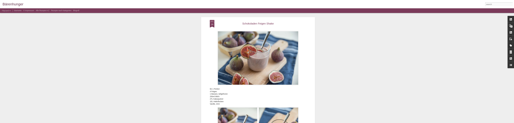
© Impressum (28, 10)
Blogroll (76, 10)
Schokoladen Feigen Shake (258, 23)
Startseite (18, 10)
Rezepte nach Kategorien (61, 10)
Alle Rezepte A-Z (42, 10)
